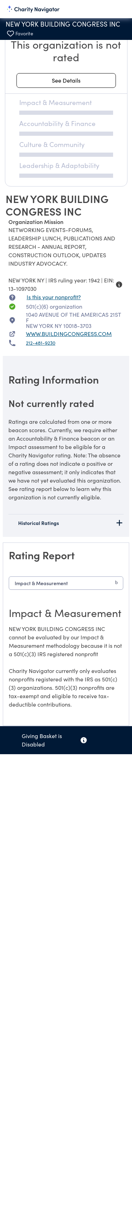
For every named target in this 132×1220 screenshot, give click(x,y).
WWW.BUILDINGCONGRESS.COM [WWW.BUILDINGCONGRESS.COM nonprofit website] (69, 333)
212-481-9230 (40, 342)
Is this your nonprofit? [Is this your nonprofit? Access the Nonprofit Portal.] (54, 297)
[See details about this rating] (66, 80)
